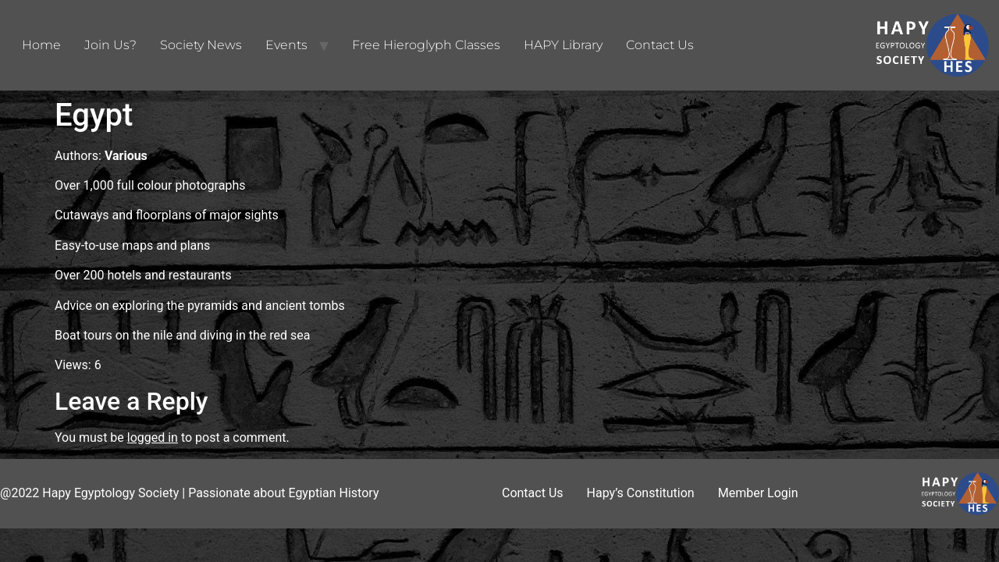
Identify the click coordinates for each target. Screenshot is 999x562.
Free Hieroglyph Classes (426, 44)
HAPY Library (563, 44)
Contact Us (660, 44)
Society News (201, 44)
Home (41, 44)
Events (286, 44)
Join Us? (110, 44)
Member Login (758, 493)
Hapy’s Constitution (641, 493)
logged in (152, 437)
